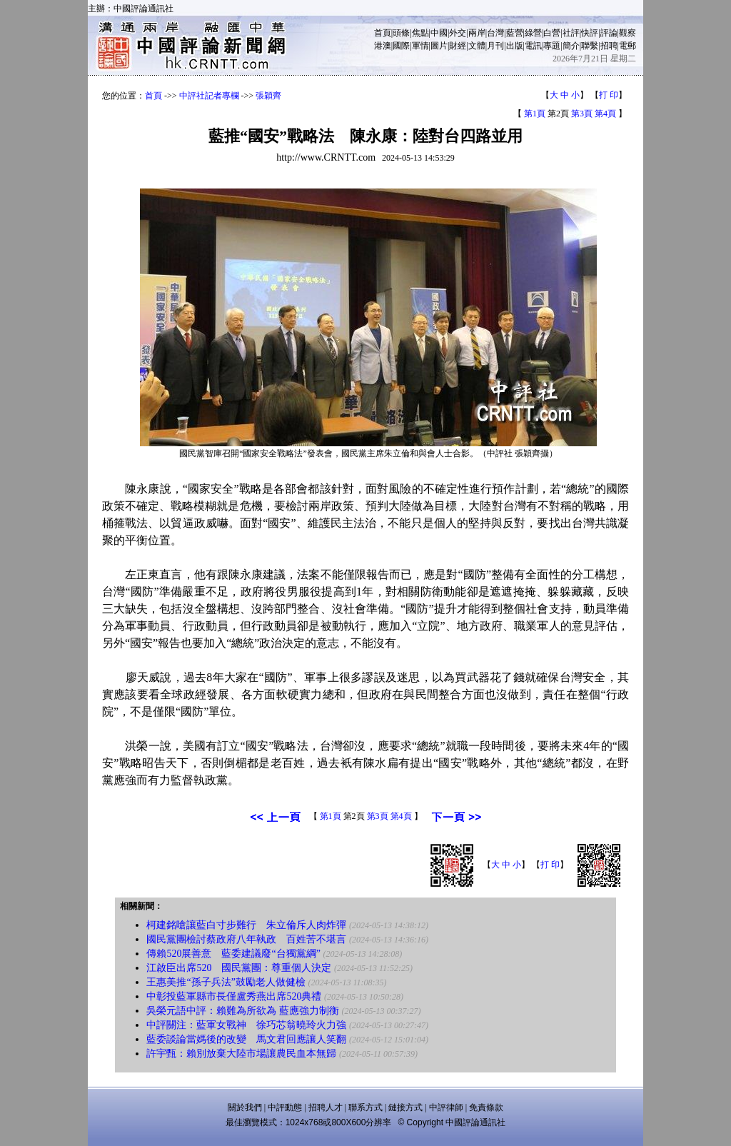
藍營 (514, 33)
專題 (551, 46)
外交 (457, 33)
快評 (589, 33)
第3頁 (582, 114)
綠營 (533, 33)
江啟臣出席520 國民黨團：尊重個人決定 (238, 967)
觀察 (627, 33)
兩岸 (476, 33)
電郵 (627, 46)
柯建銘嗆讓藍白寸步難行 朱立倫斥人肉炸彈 (246, 925)
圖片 (439, 46)
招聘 (608, 46)
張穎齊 (268, 96)
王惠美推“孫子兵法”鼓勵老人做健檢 (225, 982)
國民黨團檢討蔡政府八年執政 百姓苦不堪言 (246, 939)
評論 (608, 33)
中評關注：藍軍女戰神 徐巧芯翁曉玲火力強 (246, 1025)
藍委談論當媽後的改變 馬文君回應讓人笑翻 (246, 1039)
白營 (551, 33)
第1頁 (534, 114)
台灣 (495, 33)
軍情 (420, 46)
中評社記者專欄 (209, 96)
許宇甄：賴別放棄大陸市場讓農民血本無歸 (241, 1053)
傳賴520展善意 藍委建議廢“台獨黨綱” (233, 953)
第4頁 (605, 114)
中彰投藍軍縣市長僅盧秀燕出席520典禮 (233, 996)
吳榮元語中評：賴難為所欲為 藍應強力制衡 (242, 1010)
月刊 (495, 46)
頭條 (401, 33)
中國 (439, 33)
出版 (514, 46)
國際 (401, 46)
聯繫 (589, 46)
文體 (476, 46)
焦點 (420, 33)
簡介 (571, 46)
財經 (457, 46)
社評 (571, 33)
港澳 (382, 46)
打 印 (608, 95)
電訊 (533, 46)
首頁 (382, 33)
